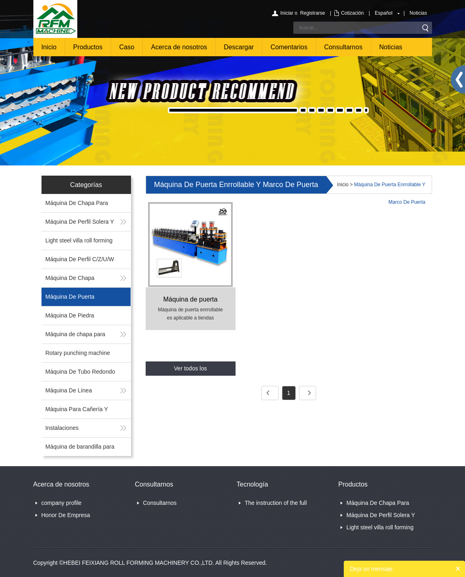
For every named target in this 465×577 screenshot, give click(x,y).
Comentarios (289, 47)
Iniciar (286, 13)
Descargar (239, 47)
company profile (61, 503)
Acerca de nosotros (179, 47)
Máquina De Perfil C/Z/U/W (80, 259)
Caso (126, 47)
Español (383, 13)
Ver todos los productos (190, 370)
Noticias (418, 13)
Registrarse (312, 13)
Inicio (49, 47)
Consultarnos (343, 47)
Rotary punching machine (78, 353)
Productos (88, 47)
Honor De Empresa (65, 515)
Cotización (352, 13)
